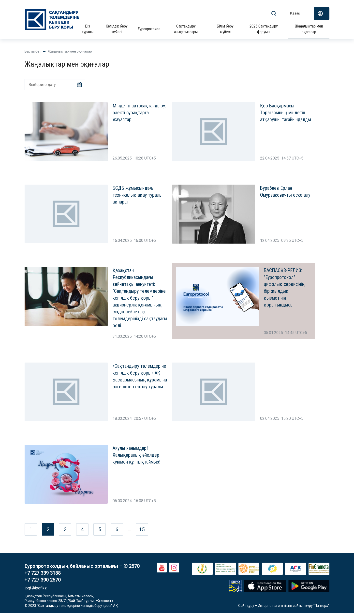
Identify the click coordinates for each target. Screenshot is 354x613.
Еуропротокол (149, 29)
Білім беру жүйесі (225, 29)
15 (142, 529)
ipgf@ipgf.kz (36, 588)
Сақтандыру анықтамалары (186, 29)
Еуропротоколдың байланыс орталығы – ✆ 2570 (82, 566)
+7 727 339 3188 (43, 573)
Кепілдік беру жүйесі (117, 29)
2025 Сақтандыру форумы (264, 29)
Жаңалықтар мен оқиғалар (309, 29)
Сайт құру (246, 606)
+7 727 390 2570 (43, 580)
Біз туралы (87, 29)
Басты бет (33, 51)
